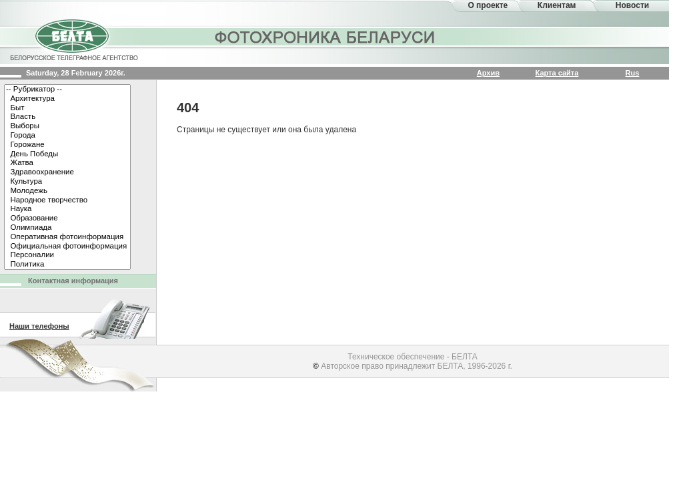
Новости (632, 5)
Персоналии (67, 255)
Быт (67, 108)
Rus (633, 73)
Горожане (67, 145)
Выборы (67, 126)
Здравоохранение (67, 172)
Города (67, 135)
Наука (67, 209)
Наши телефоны (39, 326)
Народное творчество (67, 200)
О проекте (488, 5)
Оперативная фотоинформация (67, 237)
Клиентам (557, 5)
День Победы (67, 154)
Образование (67, 218)
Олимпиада (67, 227)
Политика (67, 264)
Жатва (67, 163)
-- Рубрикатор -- (67, 89)
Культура (67, 181)
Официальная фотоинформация (67, 246)
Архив (488, 73)
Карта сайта (557, 73)
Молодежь (67, 191)
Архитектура (67, 99)
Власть (67, 117)
